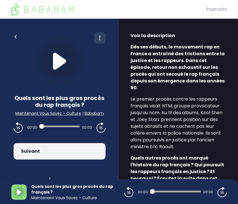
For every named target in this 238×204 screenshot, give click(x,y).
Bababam (94, 113)
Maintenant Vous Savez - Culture (48, 113)
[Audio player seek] (59, 126)
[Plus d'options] (100, 38)
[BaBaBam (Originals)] (108, 9)
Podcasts (216, 9)
